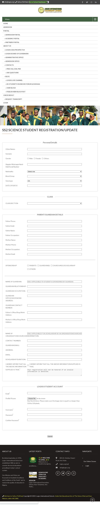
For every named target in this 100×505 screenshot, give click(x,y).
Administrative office (14, 57)
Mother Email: (10, 254)
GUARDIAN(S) (45, 265)
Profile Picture (11, 400)
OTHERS (32, 269)
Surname (9, 154)
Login (5, 103)
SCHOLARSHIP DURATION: (16, 359)
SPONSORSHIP (11, 265)
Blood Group (10, 176)
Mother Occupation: (13, 249)
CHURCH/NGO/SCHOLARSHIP (64, 265)
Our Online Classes (90, 463)
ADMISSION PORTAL (12, 35)
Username (9, 411)
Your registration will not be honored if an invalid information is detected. (54, 373)
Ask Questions (13, 73)
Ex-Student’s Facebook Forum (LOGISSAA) (23, 84)
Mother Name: (11, 240)
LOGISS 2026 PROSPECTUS (15, 50)
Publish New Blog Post (16, 92)
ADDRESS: (9, 350)
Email (8, 395)
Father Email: (10, 226)
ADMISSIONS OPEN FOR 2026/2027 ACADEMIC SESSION (38, 478)
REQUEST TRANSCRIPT (13, 99)
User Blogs (11, 88)
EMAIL (8, 355)
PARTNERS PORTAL (12, 42)
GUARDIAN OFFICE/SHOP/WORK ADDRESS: (14, 298)
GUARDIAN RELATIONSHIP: (16, 286)
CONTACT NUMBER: (13, 341)
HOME (5, 23)
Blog (7, 76)
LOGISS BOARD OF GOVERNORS (17, 54)
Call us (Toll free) (22, 2)
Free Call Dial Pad (14, 69)
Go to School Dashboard (37, 2)
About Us (7, 46)
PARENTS (32, 265)
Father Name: (10, 231)
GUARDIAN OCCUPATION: (16, 291)
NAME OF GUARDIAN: (14, 282)
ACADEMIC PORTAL (12, 38)
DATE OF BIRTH (11, 185)
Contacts (9, 65)
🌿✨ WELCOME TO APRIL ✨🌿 (44, 460)
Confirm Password (12, 422)
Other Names (10, 149)
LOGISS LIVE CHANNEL (15, 80)
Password (9, 416)
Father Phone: (11, 221)
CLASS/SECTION (12, 203)
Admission (7, 27)
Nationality (9, 171)
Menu (7, 19)
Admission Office (12, 61)
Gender (8, 158)
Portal (6, 31)
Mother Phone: (11, 245)
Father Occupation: (12, 235)
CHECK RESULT (8, 95)
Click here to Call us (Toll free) (13, 497)
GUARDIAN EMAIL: (12, 345)
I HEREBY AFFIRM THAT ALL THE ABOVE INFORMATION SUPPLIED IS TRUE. (16, 367)
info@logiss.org (8, 2)
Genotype (9, 181)
